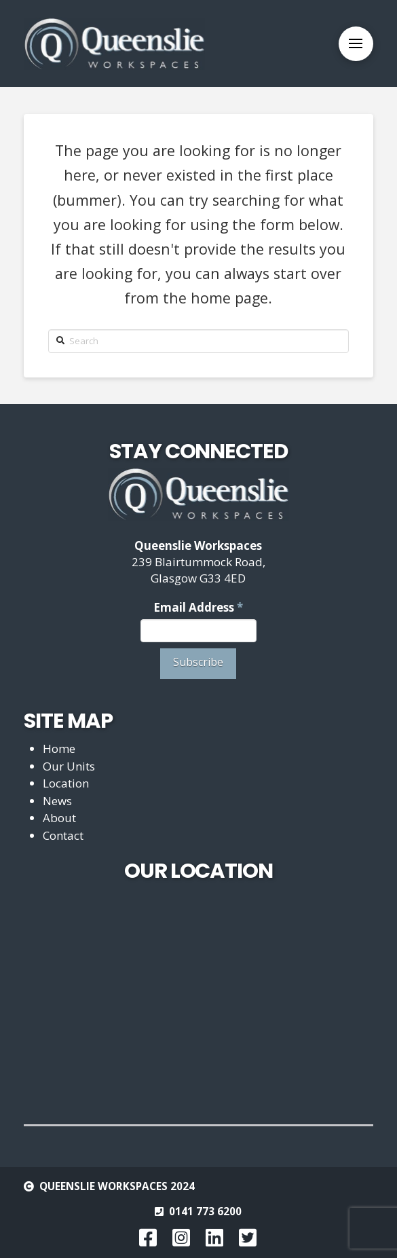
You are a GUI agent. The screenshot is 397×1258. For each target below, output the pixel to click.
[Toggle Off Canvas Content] (356, 43)
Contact (63, 835)
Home (59, 748)
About (59, 818)
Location (66, 783)
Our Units (69, 766)
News (57, 801)
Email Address (198, 607)
